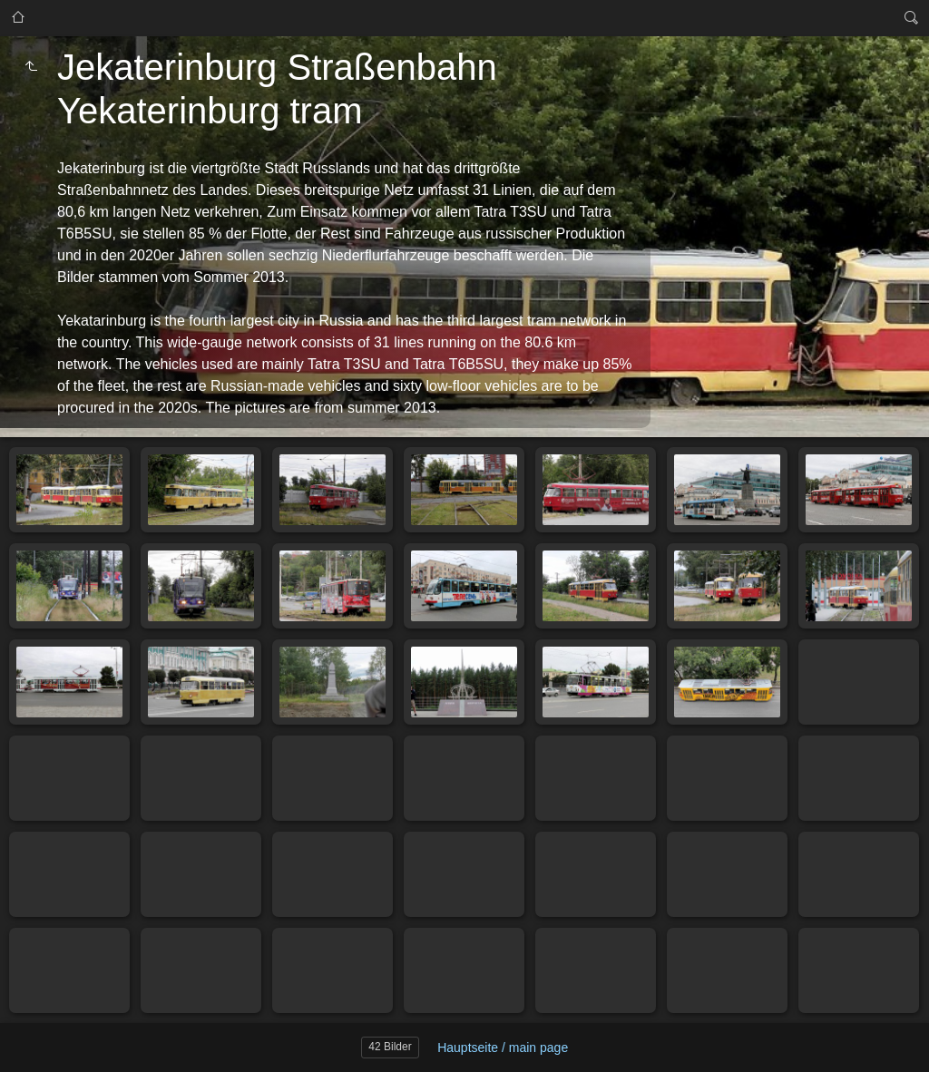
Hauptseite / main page (502, 1047)
